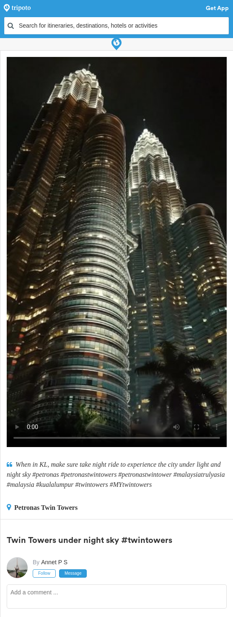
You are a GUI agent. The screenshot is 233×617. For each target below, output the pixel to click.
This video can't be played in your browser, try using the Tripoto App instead (117, 252)
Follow (44, 573)
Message (73, 573)
